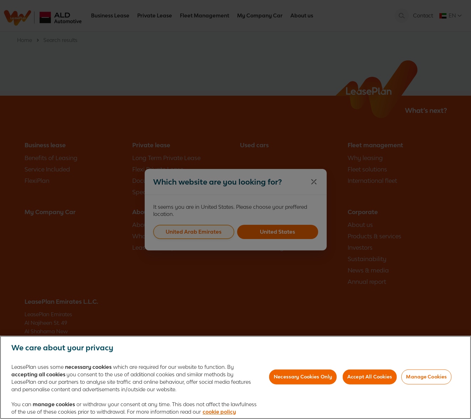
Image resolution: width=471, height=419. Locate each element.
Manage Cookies (426, 379)
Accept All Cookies (369, 379)
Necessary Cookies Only (303, 379)
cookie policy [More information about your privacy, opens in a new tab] (219, 414)
